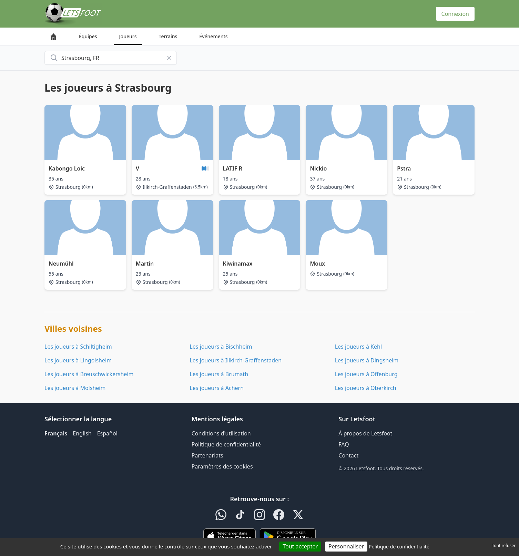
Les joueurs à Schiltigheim (78, 346)
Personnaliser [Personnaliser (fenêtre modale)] (346, 546)
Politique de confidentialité (226, 444)
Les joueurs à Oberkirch (365, 388)
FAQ (343, 444)
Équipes (88, 36)
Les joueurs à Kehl (358, 346)
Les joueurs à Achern (217, 388)
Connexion (455, 14)
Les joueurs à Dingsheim (367, 360)
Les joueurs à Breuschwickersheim (88, 374)
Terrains (168, 36)
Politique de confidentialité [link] (399, 546)
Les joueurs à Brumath (219, 374)
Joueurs (128, 36)
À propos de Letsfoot (365, 433)
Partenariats (207, 455)
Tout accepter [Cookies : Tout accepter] (300, 546)
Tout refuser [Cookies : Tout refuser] (504, 545)
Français (55, 433)
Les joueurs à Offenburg (366, 374)
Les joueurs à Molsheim (74, 388)
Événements (213, 36)
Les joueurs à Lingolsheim (78, 360)
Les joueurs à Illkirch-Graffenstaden (236, 360)
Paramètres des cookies (222, 466)
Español (107, 433)
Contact (348, 455)
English (82, 433)
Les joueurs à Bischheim (221, 346)
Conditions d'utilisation (221, 433)
